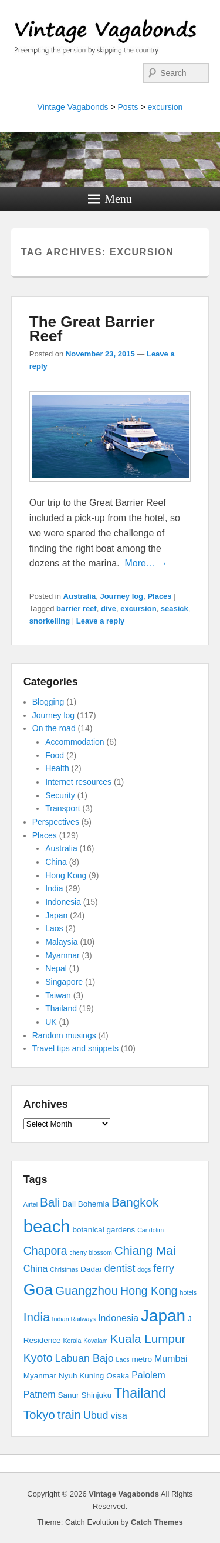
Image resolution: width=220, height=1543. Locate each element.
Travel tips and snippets (75, 1048)
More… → (146, 563)
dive (108, 608)
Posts (127, 107)
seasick (174, 608)
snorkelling (49, 620)
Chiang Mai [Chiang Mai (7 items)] (145, 1250)
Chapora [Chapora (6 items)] (45, 1250)
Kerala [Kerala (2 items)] (72, 1340)
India (54, 888)
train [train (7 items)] (69, 1414)
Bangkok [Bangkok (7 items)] (135, 1202)
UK (50, 1022)
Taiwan (58, 995)
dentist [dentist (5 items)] (120, 1268)
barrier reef (76, 608)
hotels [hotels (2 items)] (188, 1292)
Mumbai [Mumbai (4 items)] (171, 1359)
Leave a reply (100, 620)
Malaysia (61, 942)
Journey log (121, 596)
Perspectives (55, 822)
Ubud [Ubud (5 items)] (96, 1415)
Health (57, 768)
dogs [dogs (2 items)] (144, 1269)
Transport (62, 808)
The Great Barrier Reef (92, 329)
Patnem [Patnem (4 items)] (39, 1394)
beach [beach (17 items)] (46, 1226)
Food (54, 755)
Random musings (64, 1035)
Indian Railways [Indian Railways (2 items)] (74, 1318)
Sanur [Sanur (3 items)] (68, 1395)
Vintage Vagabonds (73, 107)
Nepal (56, 968)
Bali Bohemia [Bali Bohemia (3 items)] (85, 1203)
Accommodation (74, 741)
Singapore (64, 982)
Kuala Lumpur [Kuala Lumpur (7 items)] (148, 1338)
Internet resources (78, 782)
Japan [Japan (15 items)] (163, 1316)
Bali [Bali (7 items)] (50, 1202)
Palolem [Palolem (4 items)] (148, 1375)
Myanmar (62, 955)
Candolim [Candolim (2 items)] (150, 1230)
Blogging (48, 701)
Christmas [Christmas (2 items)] (64, 1269)
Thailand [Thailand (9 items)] (140, 1393)
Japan (56, 915)
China (56, 862)
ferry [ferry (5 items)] (163, 1268)
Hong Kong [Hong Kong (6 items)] (149, 1290)
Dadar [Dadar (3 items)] (91, 1269)
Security (60, 795)
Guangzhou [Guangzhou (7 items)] (86, 1290)
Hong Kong (65, 875)
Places (159, 596)
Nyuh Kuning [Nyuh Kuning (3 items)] (81, 1375)
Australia (79, 596)
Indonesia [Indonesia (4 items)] (118, 1318)
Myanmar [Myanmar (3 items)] (39, 1375)
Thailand (61, 1008)
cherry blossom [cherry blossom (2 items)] (91, 1252)
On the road (54, 728)
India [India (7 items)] (36, 1317)
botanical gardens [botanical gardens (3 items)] (104, 1229)
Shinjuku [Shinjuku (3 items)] (96, 1395)
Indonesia (63, 902)
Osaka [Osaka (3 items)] (117, 1375)
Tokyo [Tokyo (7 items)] (39, 1414)
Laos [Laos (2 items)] (123, 1359)
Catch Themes (157, 1522)
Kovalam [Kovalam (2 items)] (95, 1340)
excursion (164, 107)
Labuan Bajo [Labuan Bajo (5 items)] (84, 1358)
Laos (54, 928)
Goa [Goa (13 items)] (38, 1289)
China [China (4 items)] (35, 1269)
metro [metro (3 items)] (142, 1359)
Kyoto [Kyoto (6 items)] (38, 1357)
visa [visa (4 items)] (118, 1416)
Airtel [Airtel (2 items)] (30, 1204)
